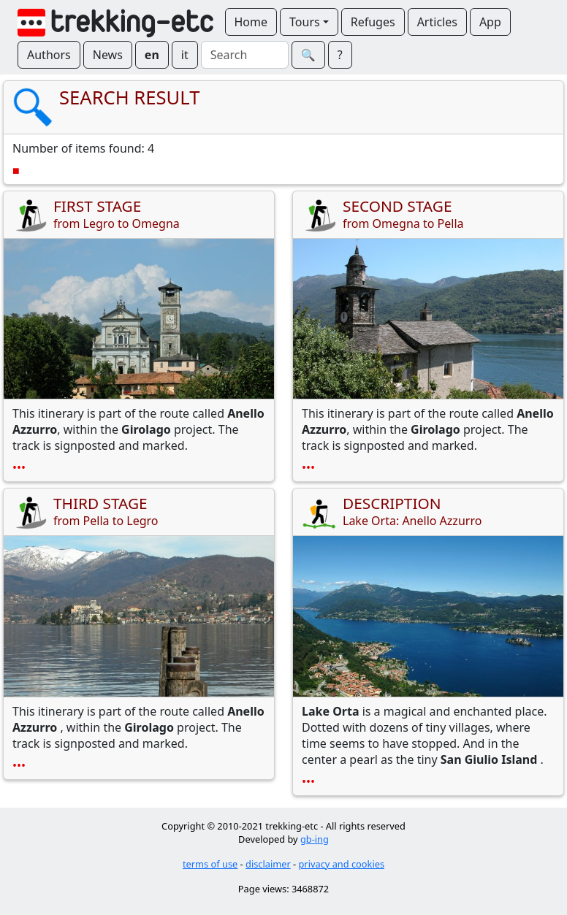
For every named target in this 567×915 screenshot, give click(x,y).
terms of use (210, 863)
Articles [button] (437, 22)
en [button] (152, 55)
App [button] (490, 22)
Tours (304, 22)
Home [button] (251, 22)
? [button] (340, 55)
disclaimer (268, 863)
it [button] (185, 55)
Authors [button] (49, 55)
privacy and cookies (342, 863)
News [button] (108, 55)
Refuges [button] (373, 22)
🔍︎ (308, 55)
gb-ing (314, 839)
